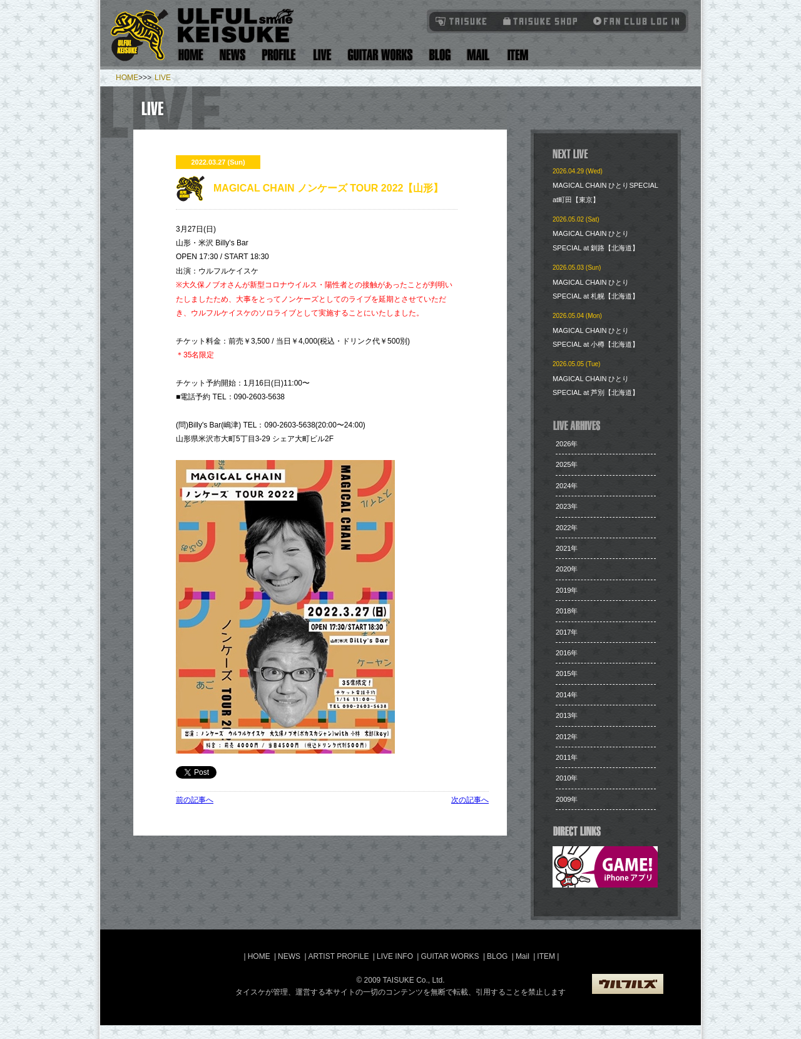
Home (191, 55)
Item (516, 55)
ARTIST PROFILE (339, 956)
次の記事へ (470, 800)
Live (322, 55)
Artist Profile (279, 55)
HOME (127, 77)
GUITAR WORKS (450, 956)
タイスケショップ (540, 21)
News (233, 55)
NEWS (289, 956)
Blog (440, 55)
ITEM (547, 956)
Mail (478, 55)
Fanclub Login (633, 21)
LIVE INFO (395, 956)
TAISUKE (462, 21)
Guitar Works (380, 55)
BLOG (497, 956)
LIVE (163, 77)
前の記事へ (194, 800)
